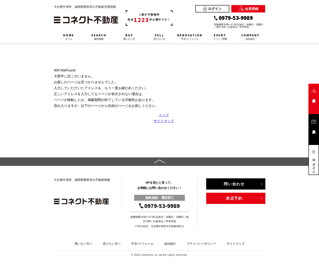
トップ (164, 115)
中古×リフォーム (142, 243)
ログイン (212, 8)
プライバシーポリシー (201, 243)
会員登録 (248, 8)
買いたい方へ (83, 243)
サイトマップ (164, 121)
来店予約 (234, 198)
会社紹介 (170, 243)
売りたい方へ (112, 243)
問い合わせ (234, 184)
